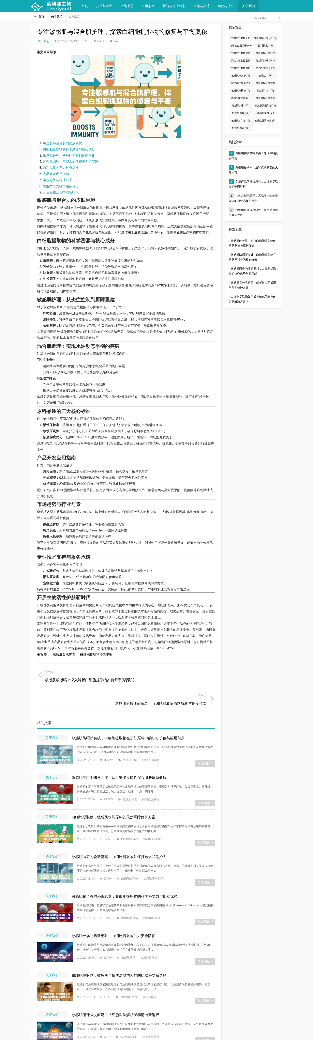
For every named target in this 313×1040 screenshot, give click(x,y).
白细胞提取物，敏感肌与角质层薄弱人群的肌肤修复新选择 (119, 952)
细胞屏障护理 (145, 1013)
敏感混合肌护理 (64, 654)
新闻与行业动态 (174, 6)
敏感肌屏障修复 (265, 120)
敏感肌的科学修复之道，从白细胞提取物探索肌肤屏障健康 (119, 754)
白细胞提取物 (145, 736)
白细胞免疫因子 (241, 45)
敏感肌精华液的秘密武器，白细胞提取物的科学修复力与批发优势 (124, 873)
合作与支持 (201, 6)
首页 (84, 6)
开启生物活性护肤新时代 (61, 192)
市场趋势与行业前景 (57, 180)
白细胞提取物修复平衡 (96, 654)
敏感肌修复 (124, 776)
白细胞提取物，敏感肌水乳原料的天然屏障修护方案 (113, 794)
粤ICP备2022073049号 (210, 1035)
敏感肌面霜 (240, 128)
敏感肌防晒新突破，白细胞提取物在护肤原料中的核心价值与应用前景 (128, 715)
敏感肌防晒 (124, 736)
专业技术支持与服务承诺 (61, 186)
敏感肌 (265, 75)
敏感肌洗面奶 (123, 1013)
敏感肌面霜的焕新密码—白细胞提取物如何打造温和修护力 (119, 833)
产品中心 (126, 6)
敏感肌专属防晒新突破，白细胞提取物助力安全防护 (113, 912)
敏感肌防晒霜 (241, 98)
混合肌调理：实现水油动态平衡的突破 (70, 161)
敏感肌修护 (240, 90)
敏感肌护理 (265, 68)
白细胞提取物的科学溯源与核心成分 (69, 149)
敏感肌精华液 (124, 894)
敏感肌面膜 (240, 113)
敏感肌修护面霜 (148, 855)
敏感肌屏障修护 (148, 815)
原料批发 (265, 45)
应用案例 (147, 6)
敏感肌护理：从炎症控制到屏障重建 (69, 155)
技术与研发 (104, 6)
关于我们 (248, 6)
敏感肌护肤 (240, 83)
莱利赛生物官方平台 (101, 1035)
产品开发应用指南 (56, 174)
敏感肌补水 (265, 90)
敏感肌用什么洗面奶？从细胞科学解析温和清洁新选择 (115, 992)
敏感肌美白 (265, 113)
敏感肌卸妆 (240, 105)
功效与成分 (226, 6)
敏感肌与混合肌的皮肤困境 (62, 143)
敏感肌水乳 (240, 120)
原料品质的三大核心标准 (61, 167)
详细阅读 (205, 740)
